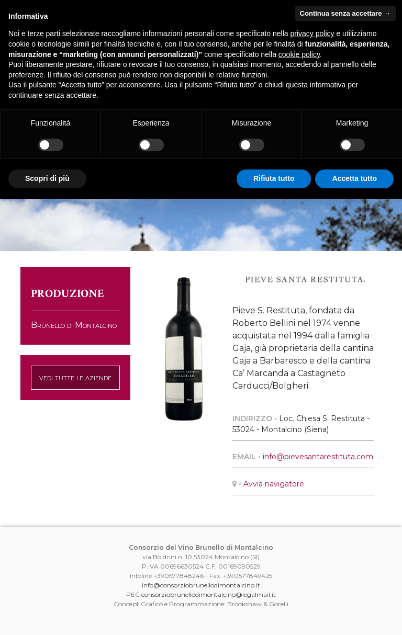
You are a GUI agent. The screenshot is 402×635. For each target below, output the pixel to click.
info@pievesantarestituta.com (318, 456)
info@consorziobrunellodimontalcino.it (201, 585)
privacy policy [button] (312, 33)
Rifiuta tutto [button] (274, 178)
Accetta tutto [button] (354, 178)
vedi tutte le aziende (75, 377)
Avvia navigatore (273, 484)
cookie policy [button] (299, 54)
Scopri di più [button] (47, 178)
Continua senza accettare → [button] (345, 13)
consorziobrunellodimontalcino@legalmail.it (208, 594)
